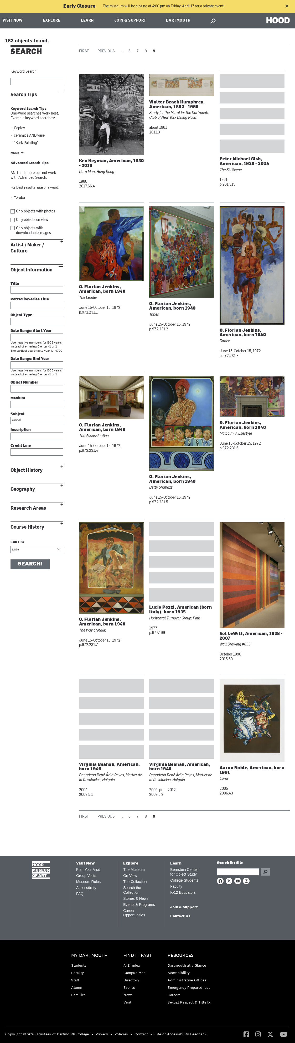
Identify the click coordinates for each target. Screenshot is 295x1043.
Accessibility (86, 888)
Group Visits (86, 875)
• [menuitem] (92, 1034)
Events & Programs (139, 904)
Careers (174, 994)
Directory (131, 980)
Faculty (176, 886)
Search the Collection (132, 890)
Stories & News (135, 898)
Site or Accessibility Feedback (180, 1034)
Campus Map (134, 972)
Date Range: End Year (30, 359)
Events (129, 987)
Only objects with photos (35, 211)
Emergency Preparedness (189, 987)
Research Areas (28, 508)
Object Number (24, 383)
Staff (75, 980)
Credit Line (21, 446)
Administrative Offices (187, 980)
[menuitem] (90, 976)
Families (78, 994)
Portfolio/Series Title (30, 299)
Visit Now (13, 21)
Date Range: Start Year (31, 331)
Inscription (21, 430)
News (128, 994)
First (84, 51)
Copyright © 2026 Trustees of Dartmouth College (47, 1034)
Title (15, 284)
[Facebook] (246, 1034)
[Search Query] (238, 872)
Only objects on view (32, 220)
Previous (106, 51)
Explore (52, 21)
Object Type (21, 315)
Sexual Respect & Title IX (189, 1002)
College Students (184, 880)
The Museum (134, 869)
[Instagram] (258, 1034)
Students (78, 965)
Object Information (32, 270)
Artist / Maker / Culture (27, 248)
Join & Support (130, 21)
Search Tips (24, 94)
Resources (181, 955)
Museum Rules (88, 882)
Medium (18, 398)
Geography (23, 489)
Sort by (18, 542)
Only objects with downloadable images (33, 230)
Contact (141, 1034)
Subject (17, 414)
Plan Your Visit (88, 869)
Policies (121, 1034)
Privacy (102, 1034)
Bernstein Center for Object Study (184, 871)
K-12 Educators (183, 892)
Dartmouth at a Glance (187, 965)
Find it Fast (137, 955)
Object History (27, 470)
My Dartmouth (89, 955)
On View (130, 875)
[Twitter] (270, 1034)
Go (265, 872)
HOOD (278, 20)
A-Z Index (131, 965)
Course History (27, 527)
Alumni (77, 987)
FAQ (80, 894)
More (15, 153)
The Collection (135, 882)
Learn (87, 21)
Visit (127, 1002)
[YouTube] (283, 1034)
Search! (30, 564)
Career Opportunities (134, 912)
